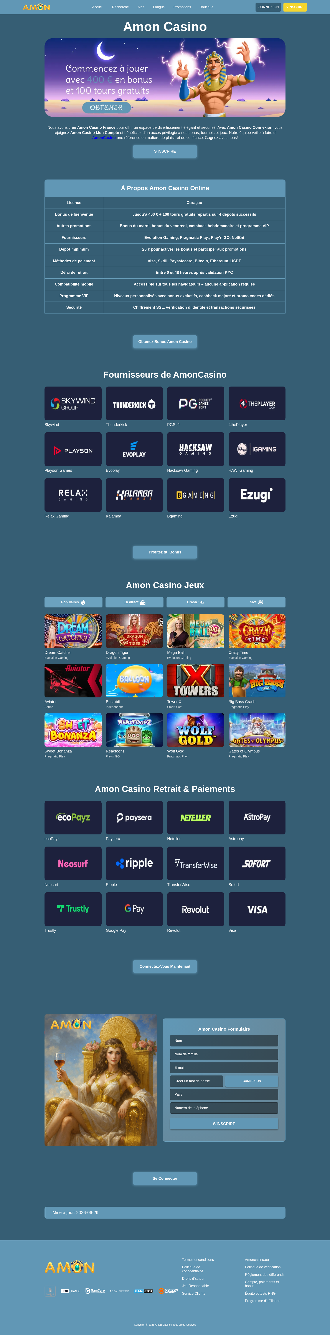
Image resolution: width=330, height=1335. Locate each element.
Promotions (182, 7)
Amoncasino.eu (257, 1260)
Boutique (206, 7)
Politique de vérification (263, 1267)
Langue (159, 7)
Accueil (97, 7)
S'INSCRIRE (295, 7)
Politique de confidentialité (192, 1269)
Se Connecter (165, 1178)
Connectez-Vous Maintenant (165, 966)
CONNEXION (268, 7)
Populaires (73, 602)
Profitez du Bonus (165, 552)
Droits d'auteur (193, 1278)
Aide (140, 7)
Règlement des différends (264, 1274)
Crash (195, 602)
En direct (134, 602)
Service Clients (193, 1293)
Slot (256, 602)
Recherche (120, 7)
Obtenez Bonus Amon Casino (165, 341)
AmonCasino (104, 137)
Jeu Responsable (195, 1286)
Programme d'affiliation (262, 1301)
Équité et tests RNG (260, 1293)
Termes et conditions (198, 1260)
